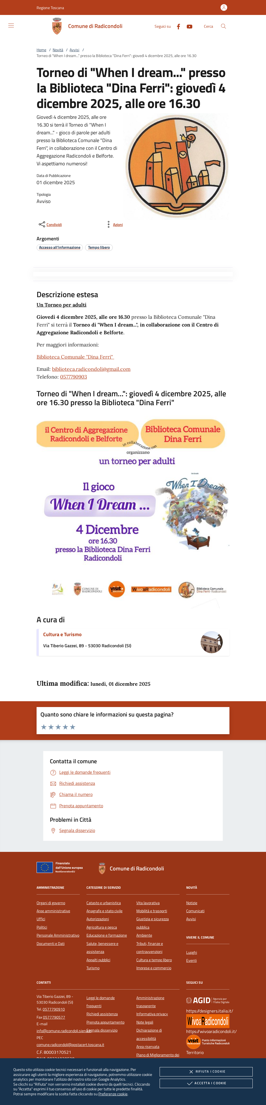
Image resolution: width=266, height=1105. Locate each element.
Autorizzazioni (97, 919)
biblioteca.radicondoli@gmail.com (91, 369)
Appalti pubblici (98, 960)
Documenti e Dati (51, 943)
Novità (58, 50)
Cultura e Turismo (62, 634)
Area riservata (147, 1047)
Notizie (191, 903)
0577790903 (73, 377)
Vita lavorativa (148, 903)
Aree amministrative (53, 911)
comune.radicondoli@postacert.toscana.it (70, 1045)
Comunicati (195, 911)
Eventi (191, 960)
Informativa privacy (152, 1014)
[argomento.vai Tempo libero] (99, 247)
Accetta (206, 1083)
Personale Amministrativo (58, 935)
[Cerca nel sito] (223, 26)
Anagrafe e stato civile (104, 911)
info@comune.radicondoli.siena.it (64, 1031)
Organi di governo (51, 903)
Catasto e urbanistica (103, 903)
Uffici (41, 919)
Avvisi (74, 50)
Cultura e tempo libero (154, 960)
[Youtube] (187, 26)
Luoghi (191, 952)
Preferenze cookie (112, 1094)
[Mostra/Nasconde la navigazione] (11, 25)
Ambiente (144, 935)
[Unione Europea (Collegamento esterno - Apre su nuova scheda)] (61, 868)
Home (41, 50)
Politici (42, 927)
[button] (50, 7)
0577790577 (54, 1017)
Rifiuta (206, 1071)
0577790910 (54, 1009)
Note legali (144, 1022)
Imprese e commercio (153, 968)
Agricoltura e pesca (101, 927)
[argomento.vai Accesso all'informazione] (59, 247)
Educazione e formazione (106, 935)
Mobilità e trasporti (151, 911)
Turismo (92, 968)
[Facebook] (176, 26)
